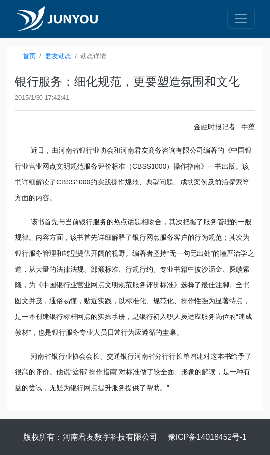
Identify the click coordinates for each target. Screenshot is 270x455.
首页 (29, 56)
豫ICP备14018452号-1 (207, 437)
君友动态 (58, 56)
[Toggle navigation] (241, 19)
